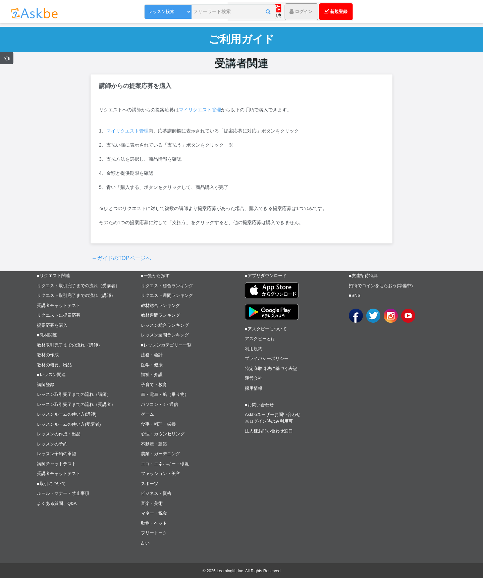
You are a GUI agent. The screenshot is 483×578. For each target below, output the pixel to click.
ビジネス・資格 (156, 493)
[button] (246, 12)
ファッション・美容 (160, 473)
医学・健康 (152, 364)
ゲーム (147, 414)
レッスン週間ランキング (165, 334)
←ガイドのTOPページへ (121, 258)
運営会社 (253, 378)
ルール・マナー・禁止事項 (63, 493)
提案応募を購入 (52, 325)
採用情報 (253, 388)
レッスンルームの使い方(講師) (67, 414)
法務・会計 (152, 354)
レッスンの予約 (52, 443)
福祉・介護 (152, 374)
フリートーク (154, 532)
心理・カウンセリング (162, 433)
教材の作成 (48, 354)
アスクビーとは (260, 338)
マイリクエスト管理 (200, 109)
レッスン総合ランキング (165, 325)
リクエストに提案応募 (58, 315)
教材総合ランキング (160, 305)
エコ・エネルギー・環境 (165, 463)
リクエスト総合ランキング (167, 285)
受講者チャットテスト (58, 305)
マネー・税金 (154, 513)
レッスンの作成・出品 (58, 433)
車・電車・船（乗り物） (165, 394)
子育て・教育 (154, 384)
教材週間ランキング (160, 315)
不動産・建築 (154, 443)
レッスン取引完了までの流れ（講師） (74, 394)
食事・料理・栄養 (158, 424)
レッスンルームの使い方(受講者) (69, 424)
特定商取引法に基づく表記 (271, 368)
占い (145, 542)
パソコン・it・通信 (159, 404)
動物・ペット (154, 523)
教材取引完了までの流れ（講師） (69, 345)
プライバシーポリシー (266, 358)
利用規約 (253, 348)
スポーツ (149, 483)
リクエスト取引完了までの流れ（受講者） (78, 285)
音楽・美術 (152, 503)
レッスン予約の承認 (56, 453)
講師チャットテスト (56, 463)
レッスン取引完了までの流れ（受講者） (76, 404)
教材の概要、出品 (54, 364)
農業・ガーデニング (160, 453)
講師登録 (45, 384)
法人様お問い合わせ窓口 (269, 430)
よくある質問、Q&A (56, 503)
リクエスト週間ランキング (167, 295)
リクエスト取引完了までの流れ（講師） (76, 295)
